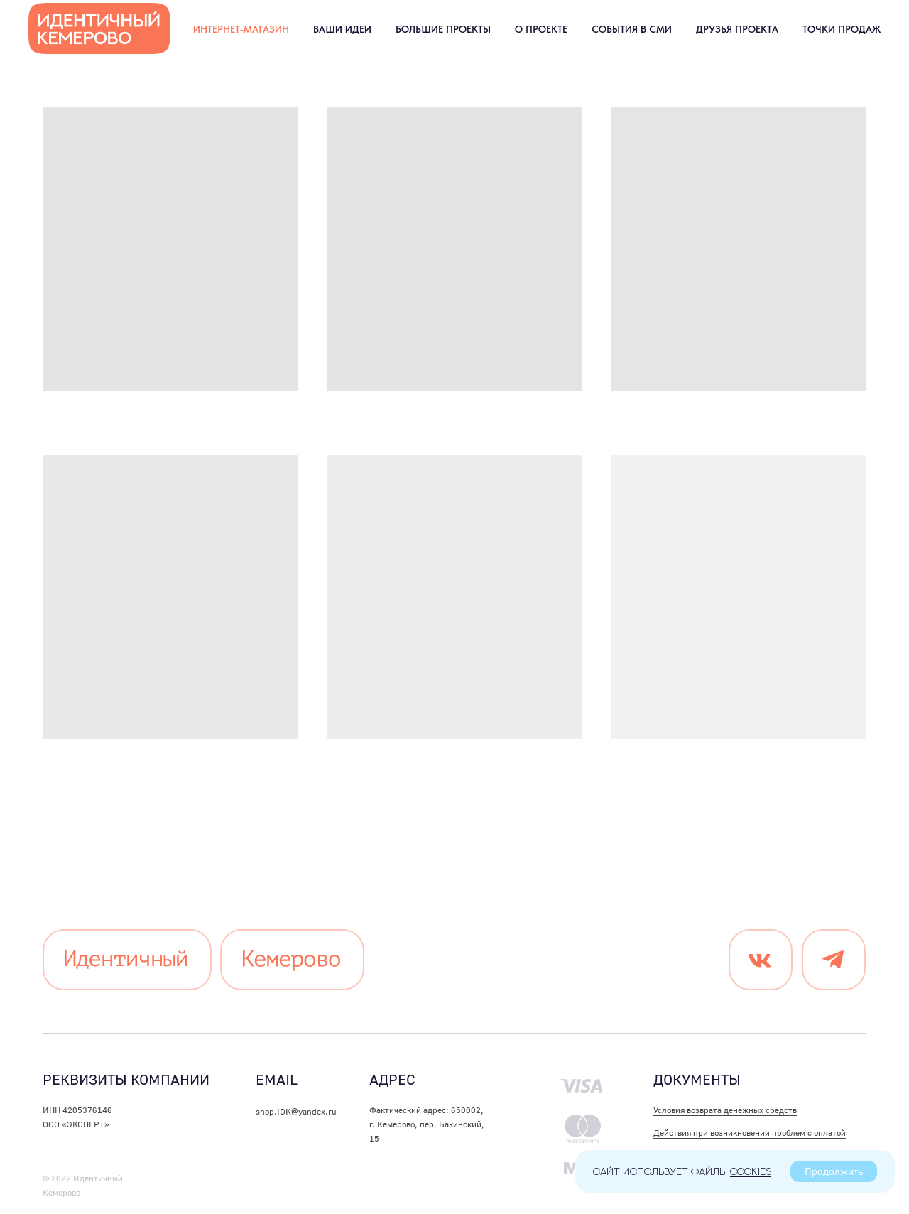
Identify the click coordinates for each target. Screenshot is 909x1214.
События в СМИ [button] (632, 29)
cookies (750, 1171)
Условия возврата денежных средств (725, 1110)
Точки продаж (841, 29)
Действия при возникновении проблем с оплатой (749, 1132)
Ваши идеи (342, 29)
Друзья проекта (737, 29)
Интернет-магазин (241, 29)
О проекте (541, 29)
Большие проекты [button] (443, 29)
